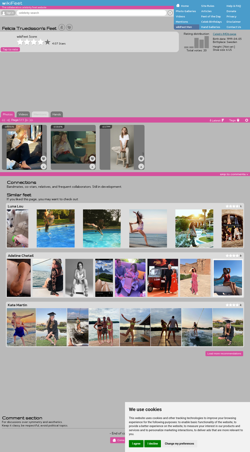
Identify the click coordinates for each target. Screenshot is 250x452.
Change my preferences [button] (179, 443)
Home (185, 6)
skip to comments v (234, 174)
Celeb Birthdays (211, 22)
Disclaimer (234, 22)
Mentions (182, 22)
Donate (231, 11)
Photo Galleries (186, 11)
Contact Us (234, 27)
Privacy (232, 16)
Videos (180, 16)
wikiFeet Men (184, 27)
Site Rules (207, 6)
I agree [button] (136, 443)
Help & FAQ (234, 6)
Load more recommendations (224, 353)
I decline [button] (152, 443)
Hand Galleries (210, 27)
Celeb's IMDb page (224, 34)
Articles (206, 11)
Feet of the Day (211, 16)
